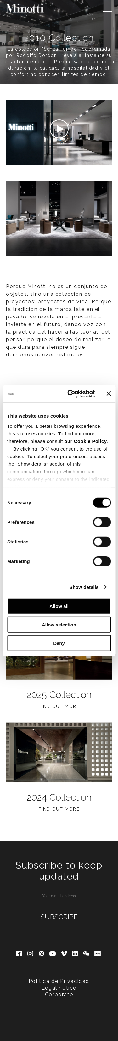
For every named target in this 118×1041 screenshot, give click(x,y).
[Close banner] (108, 393)
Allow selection (59, 624)
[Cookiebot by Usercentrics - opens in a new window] (70, 394)
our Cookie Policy (85, 441)
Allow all (59, 606)
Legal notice (59, 988)
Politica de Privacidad (59, 981)
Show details (84, 587)
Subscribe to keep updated (58, 871)
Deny (59, 643)
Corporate (59, 994)
